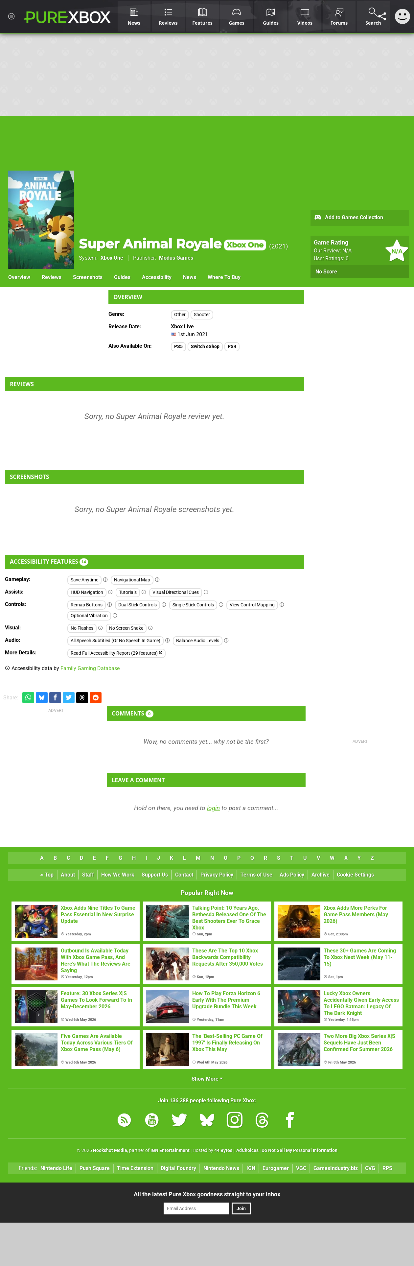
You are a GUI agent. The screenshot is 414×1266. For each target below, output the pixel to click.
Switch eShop (205, 346)
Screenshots (88, 277)
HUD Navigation (87, 592)
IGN (250, 1168)
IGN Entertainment (170, 1150)
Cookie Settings (355, 875)
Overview (19, 277)
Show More (207, 1079)
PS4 (232, 346)
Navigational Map (132, 580)
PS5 (178, 346)
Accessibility (157, 277)
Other (180, 314)
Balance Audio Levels (197, 641)
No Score (326, 272)
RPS (387, 1168)
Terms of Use (256, 875)
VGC (301, 1168)
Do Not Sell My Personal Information (299, 1150)
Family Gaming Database (90, 668)
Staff (88, 875)
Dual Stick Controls (137, 605)
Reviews (51, 277)
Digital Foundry (178, 1168)
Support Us (155, 875)
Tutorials (128, 592)
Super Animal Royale (172, 244)
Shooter (202, 314)
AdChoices (247, 1150)
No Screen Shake (126, 628)
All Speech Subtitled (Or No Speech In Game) (115, 641)
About (68, 875)
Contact (184, 875)
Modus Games (176, 258)
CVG (370, 1168)
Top (47, 875)
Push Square (95, 1168)
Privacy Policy (216, 875)
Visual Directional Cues (175, 592)
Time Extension (135, 1168)
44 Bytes (223, 1150)
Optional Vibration (89, 616)
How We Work (117, 875)
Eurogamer (276, 1168)
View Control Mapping (252, 605)
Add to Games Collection (348, 218)
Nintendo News (221, 1168)
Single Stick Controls (193, 605)
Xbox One (112, 258)
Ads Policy (292, 875)
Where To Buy (224, 277)
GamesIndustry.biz (335, 1168)
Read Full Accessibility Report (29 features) (116, 653)
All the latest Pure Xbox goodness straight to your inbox (207, 1194)
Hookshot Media (110, 1150)
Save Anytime (84, 580)
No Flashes (82, 628)
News (189, 277)
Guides (122, 277)
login (213, 808)
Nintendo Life (56, 1168)
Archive (320, 875)
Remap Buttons (87, 605)
